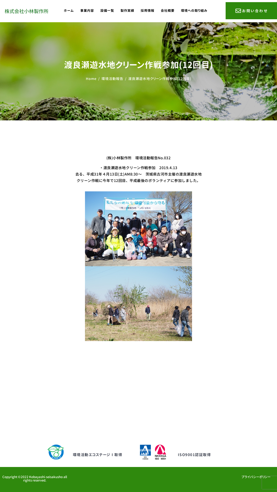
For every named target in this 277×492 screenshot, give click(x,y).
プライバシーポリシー (256, 477)
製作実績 (127, 10)
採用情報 (147, 10)
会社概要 (167, 10)
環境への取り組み (194, 10)
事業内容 (87, 10)
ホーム (69, 10)
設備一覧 (107, 10)
